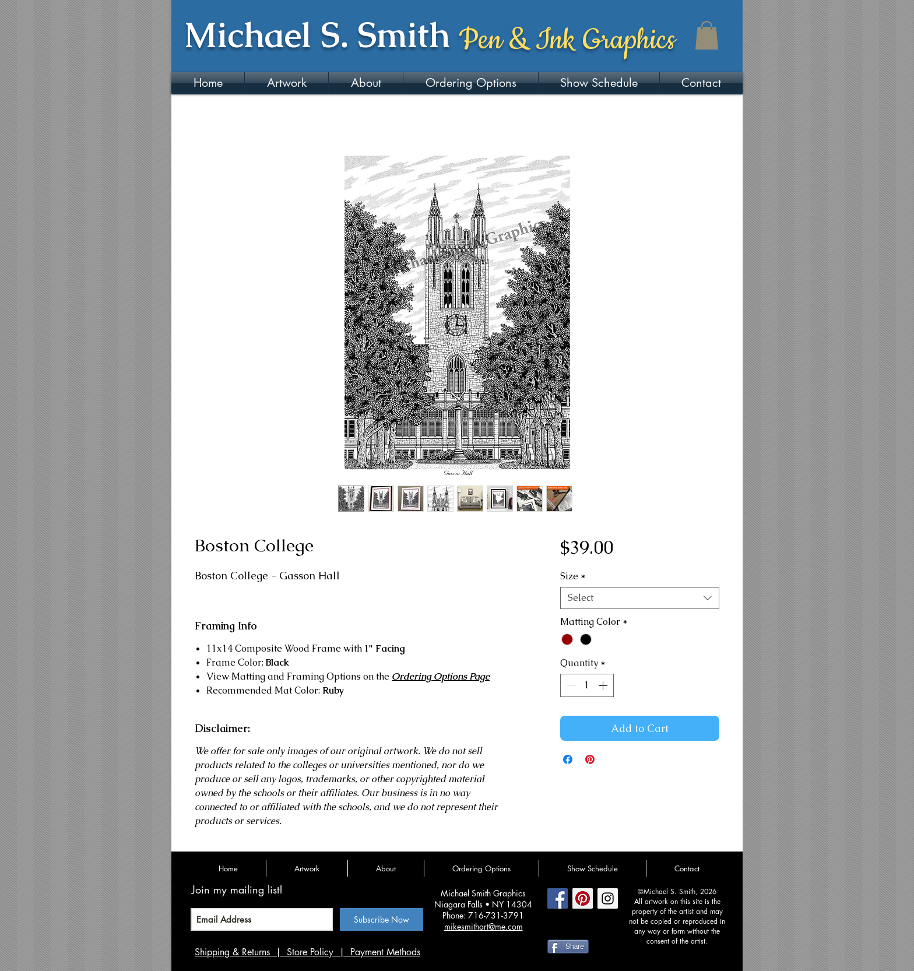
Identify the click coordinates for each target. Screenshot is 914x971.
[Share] (568, 947)
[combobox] (639, 598)
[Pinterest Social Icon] (582, 898)
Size (573, 576)
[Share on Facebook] (568, 759)
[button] (707, 35)
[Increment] (604, 685)
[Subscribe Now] (381, 919)
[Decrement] (570, 685)
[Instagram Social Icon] (607, 898)
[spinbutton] (587, 685)
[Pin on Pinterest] (590, 759)
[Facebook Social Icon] (557, 898)
